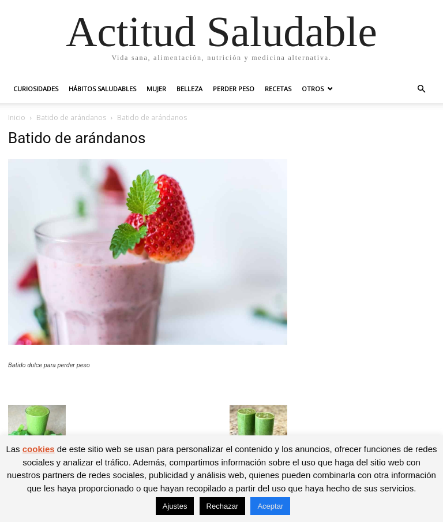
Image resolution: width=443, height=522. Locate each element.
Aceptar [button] (270, 506)
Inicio (16, 117)
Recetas (278, 88)
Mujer (156, 88)
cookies (38, 449)
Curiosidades (35, 88)
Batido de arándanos (71, 117)
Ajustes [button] (175, 506)
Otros (313, 88)
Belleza (189, 88)
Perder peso (233, 88)
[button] (421, 89)
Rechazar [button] (223, 506)
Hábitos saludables (102, 88)
